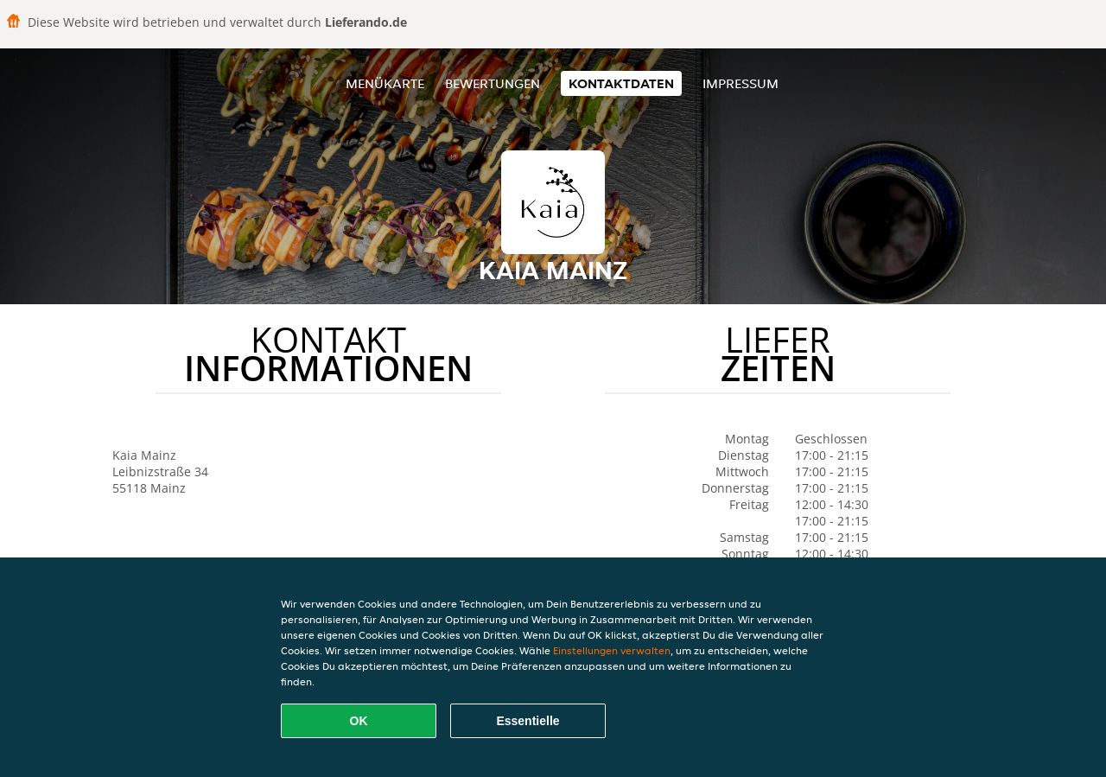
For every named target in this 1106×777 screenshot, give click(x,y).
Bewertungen (492, 83)
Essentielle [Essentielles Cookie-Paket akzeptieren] (527, 721)
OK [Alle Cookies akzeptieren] (359, 721)
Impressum (740, 83)
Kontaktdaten (621, 83)
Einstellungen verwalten (612, 650)
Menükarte (385, 83)
